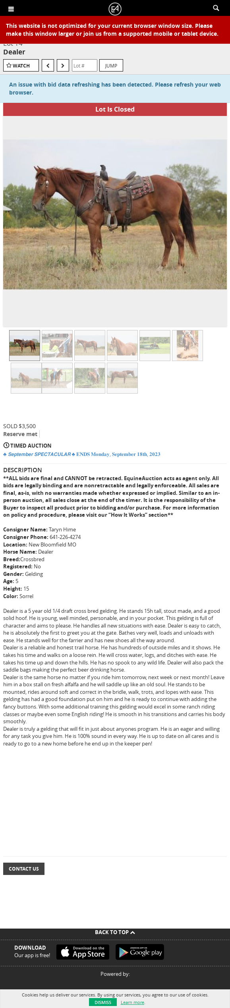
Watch (21, 65)
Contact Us (24, 868)
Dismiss (103, 1002)
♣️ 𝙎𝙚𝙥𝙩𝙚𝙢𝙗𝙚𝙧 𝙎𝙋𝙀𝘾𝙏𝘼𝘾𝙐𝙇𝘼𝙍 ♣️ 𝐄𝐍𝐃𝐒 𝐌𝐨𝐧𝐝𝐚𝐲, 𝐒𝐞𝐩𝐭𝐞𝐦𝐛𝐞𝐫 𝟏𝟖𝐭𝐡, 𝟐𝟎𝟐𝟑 (81, 454)
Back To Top (115, 932)
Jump (111, 65)
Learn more (132, 1002)
